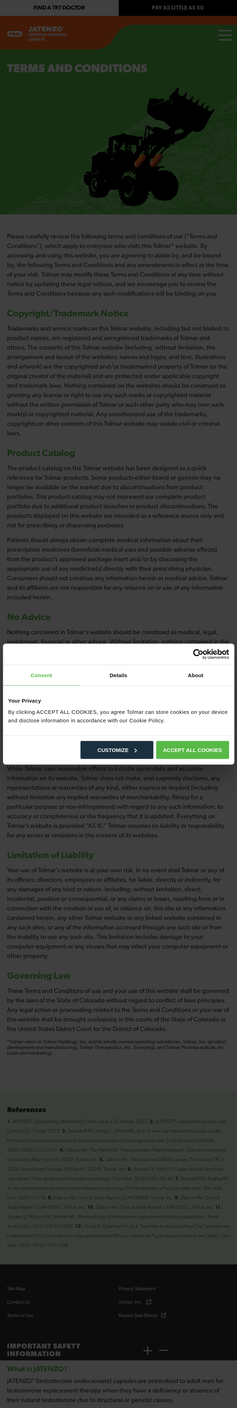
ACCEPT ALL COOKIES (192, 750)
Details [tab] (118, 675)
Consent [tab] (41, 675)
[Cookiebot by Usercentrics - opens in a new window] (198, 654)
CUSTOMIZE (117, 750)
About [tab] (196, 675)
